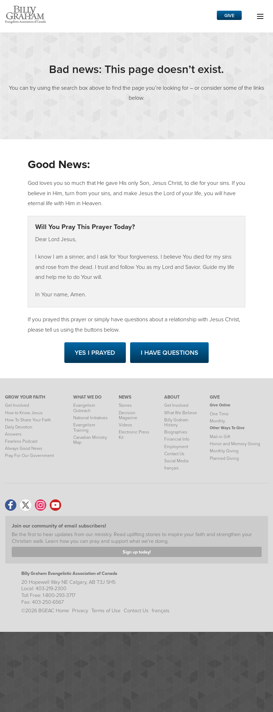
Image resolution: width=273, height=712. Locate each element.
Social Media (176, 461)
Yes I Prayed (95, 352)
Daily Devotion (18, 427)
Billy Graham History (176, 422)
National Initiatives (90, 418)
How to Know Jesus (24, 413)
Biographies (175, 432)
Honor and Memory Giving (235, 444)
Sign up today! (137, 552)
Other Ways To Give (227, 428)
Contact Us (174, 454)
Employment (176, 446)
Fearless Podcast (21, 441)
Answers (13, 434)
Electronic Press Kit (134, 434)
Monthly (217, 421)
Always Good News (23, 448)
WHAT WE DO (87, 397)
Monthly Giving (224, 451)
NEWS (125, 397)
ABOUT (172, 397)
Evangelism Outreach (84, 408)
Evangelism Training (84, 427)
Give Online (220, 405)
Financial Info (176, 439)
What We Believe (180, 413)
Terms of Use (106, 610)
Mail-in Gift (220, 436)
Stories (125, 405)
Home (62, 610)
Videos (125, 425)
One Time (219, 414)
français (171, 468)
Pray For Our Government (29, 455)
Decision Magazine (128, 415)
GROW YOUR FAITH (25, 397)
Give (229, 15)
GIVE (215, 397)
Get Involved (17, 405)
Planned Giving (224, 458)
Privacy (80, 610)
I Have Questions (169, 352)
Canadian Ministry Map (90, 440)
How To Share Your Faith (28, 420)
